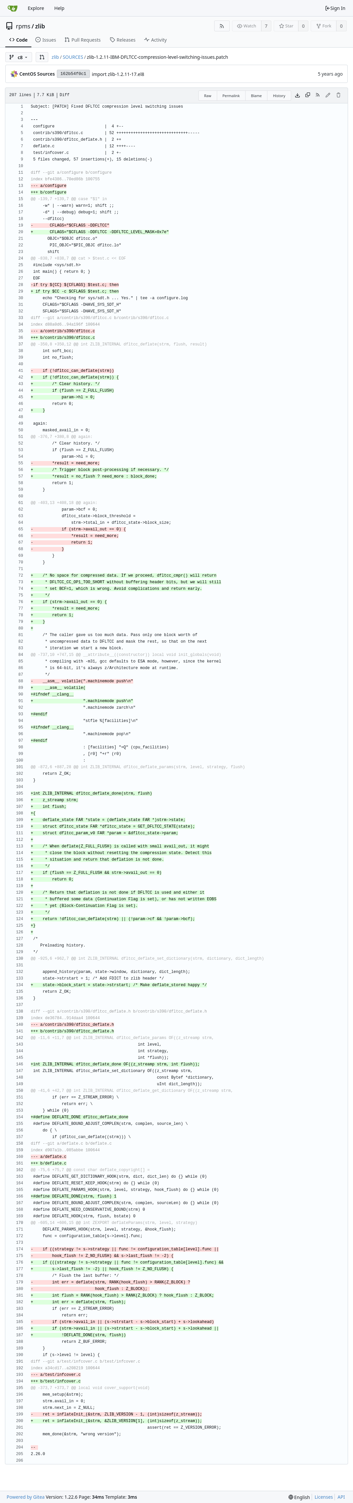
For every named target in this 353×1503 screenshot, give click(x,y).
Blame (256, 95)
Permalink (231, 95)
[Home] (12, 8)
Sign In (335, 8)
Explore (36, 8)
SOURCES (73, 57)
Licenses (324, 1497)
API (341, 1497)
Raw (207, 95)
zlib (40, 26)
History (279, 95)
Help (59, 8)
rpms (23, 26)
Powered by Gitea (26, 1497)
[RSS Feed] (222, 25)
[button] (42, 57)
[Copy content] (308, 95)
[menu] (299, 1497)
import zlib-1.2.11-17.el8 (118, 74)
